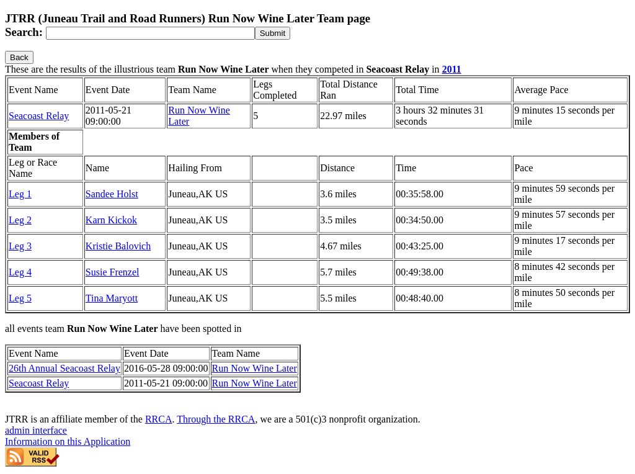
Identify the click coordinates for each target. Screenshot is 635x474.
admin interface (36, 430)
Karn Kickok (111, 220)
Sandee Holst (112, 194)
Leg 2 (20, 220)
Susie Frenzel (113, 272)
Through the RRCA (216, 419)
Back (19, 57)
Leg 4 (20, 272)
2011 (451, 69)
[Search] (150, 33)
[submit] (272, 33)
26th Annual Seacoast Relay (64, 368)
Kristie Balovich (118, 246)
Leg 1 (20, 194)
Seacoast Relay (39, 115)
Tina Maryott (112, 298)
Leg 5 (20, 298)
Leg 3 (20, 246)
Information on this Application (67, 441)
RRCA (158, 419)
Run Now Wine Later (254, 368)
